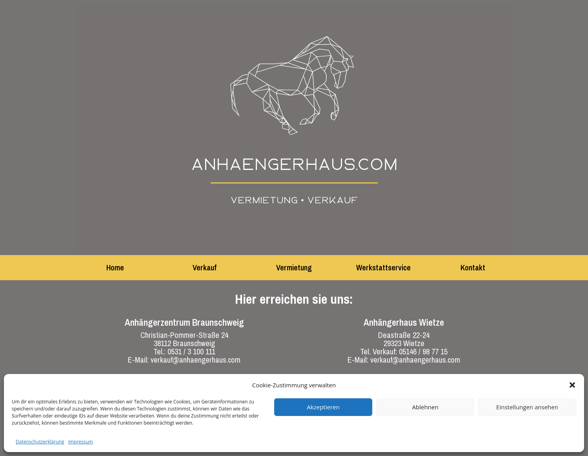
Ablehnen (425, 407)
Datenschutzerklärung (40, 441)
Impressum (80, 441)
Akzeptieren (323, 407)
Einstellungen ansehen (527, 407)
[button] (572, 385)
